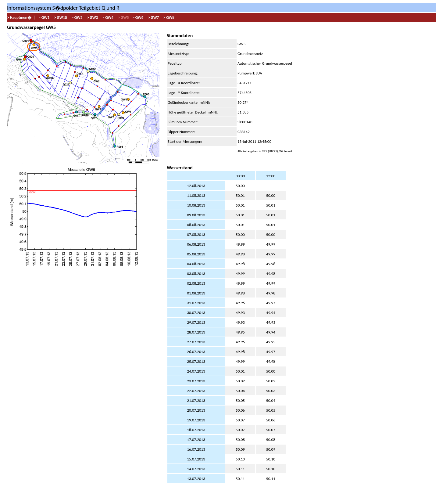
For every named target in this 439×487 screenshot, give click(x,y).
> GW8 (168, 17)
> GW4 (107, 17)
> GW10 (60, 17)
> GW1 (43, 17)
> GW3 (92, 17)
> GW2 (76, 17)
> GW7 (153, 17)
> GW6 (137, 17)
